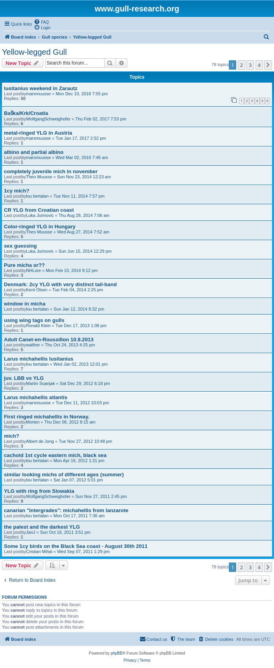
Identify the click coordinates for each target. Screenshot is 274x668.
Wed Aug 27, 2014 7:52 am (83, 231)
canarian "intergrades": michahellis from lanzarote (66, 510)
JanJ (30, 532)
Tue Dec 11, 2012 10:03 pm (82, 402)
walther (33, 344)
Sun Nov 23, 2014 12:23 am (84, 176)
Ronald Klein (38, 325)
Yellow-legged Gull (34, 52)
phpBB (117, 653)
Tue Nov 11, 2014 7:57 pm (79, 196)
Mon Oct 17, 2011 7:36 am (79, 515)
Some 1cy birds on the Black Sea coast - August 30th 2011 (75, 546)
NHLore (33, 270)
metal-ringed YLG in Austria (38, 133)
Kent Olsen (36, 289)
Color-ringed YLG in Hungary (39, 226)
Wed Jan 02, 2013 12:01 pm (80, 364)
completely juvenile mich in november (50, 171)
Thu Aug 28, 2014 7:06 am (84, 215)
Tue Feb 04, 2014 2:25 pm (77, 289)
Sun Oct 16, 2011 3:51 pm (65, 532)
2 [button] (241, 64)
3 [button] (250, 64)
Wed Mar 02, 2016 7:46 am (81, 157)
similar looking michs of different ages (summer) (64, 474)
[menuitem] (41, 21)
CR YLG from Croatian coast (39, 210)
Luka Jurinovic (39, 215)
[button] (268, 65)
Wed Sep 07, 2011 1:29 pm (83, 551)
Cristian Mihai (39, 551)
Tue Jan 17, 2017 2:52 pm (80, 138)
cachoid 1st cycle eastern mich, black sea (55, 455)
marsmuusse (38, 93)
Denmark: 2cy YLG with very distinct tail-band (60, 284)
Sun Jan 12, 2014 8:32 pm (78, 309)
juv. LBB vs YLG (24, 378)
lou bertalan (37, 196)
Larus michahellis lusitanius (39, 359)
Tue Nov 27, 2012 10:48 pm (85, 441)
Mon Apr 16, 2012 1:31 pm (79, 460)
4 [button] (259, 64)
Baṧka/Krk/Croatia (26, 113)
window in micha (25, 304)
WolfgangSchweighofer (48, 119)
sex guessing (20, 246)
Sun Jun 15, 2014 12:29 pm (85, 251)
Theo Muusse (39, 176)
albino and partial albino (34, 152)
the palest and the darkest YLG (42, 527)
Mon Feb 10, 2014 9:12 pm (71, 270)
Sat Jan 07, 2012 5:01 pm (78, 479)
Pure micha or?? (24, 265)
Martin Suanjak (40, 383)
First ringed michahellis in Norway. (46, 417)
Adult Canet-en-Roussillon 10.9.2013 (49, 339)
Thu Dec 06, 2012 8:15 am (70, 422)
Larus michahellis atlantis (35, 397)
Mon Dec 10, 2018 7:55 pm (81, 93)
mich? (11, 436)
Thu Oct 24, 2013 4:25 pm (70, 344)
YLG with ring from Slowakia (39, 491)
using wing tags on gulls (34, 320)
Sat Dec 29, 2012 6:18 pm (85, 383)
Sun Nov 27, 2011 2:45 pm (101, 496)
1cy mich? (16, 191)
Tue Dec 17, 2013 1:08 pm (81, 325)
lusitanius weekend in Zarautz (40, 88)
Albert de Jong (40, 441)
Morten (32, 422)
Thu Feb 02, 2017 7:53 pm (100, 119)
